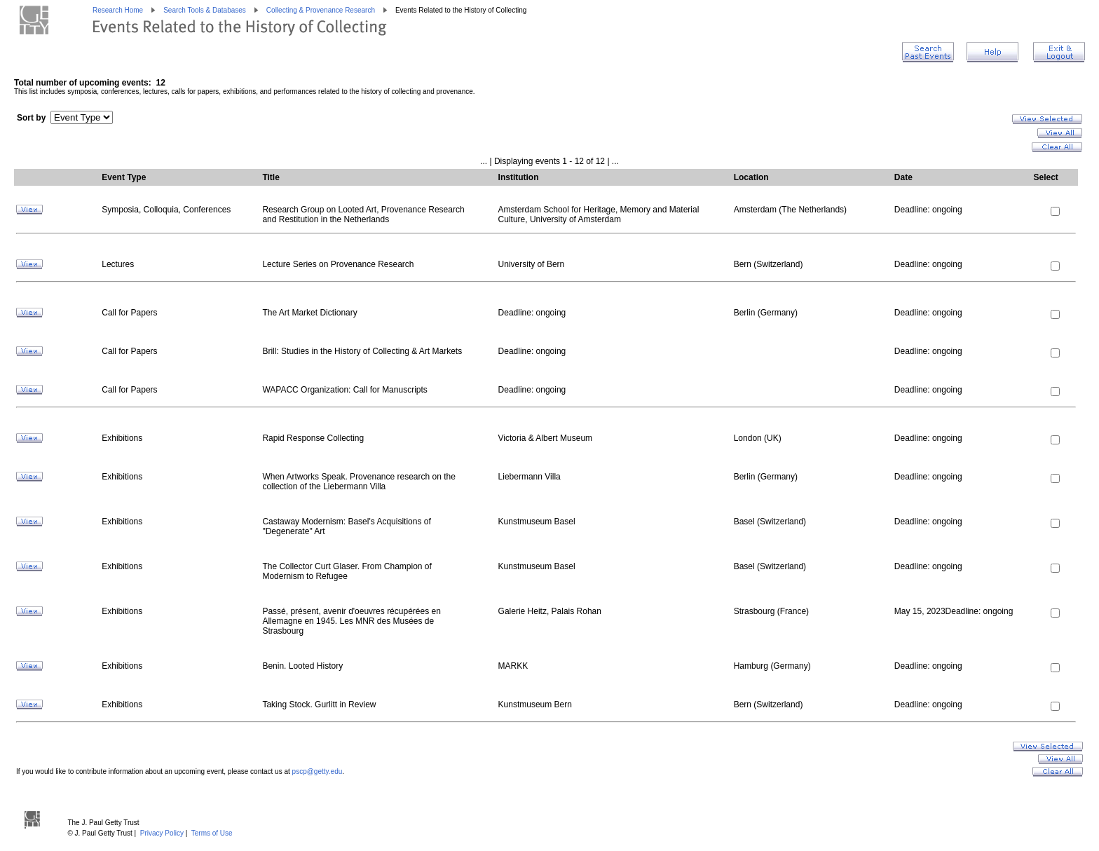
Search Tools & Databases (204, 10)
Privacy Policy (162, 833)
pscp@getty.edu (317, 771)
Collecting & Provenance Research (320, 10)
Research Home (118, 10)
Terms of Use (212, 833)
